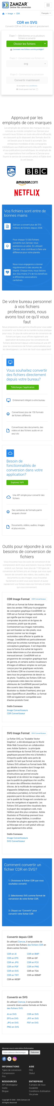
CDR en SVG (13, 971)
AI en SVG (12, 1014)
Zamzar (21, 941)
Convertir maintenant (26, 80)
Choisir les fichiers (24, 43)
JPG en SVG (13, 1022)
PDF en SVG (32, 1022)
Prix (4, 1076)
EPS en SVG (12, 1018)
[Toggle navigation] (48, 5)
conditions (33, 86)
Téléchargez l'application (22, 387)
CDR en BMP (33, 954)
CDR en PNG (33, 966)
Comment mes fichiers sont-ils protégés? (28, 49)
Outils (4, 1088)
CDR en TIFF (13, 975)
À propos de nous (37, 1085)
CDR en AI (12, 954)
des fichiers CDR (35, 945)
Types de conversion (11, 1070)
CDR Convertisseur (38, 599)
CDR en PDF (12, 966)
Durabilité (33, 1088)
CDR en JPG (13, 962)
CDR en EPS (12, 958)
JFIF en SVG (33, 1018)
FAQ (31, 1070)
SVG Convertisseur (39, 733)
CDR (18, 13)
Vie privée (33, 1094)
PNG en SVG (13, 1027)
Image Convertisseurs (17, 710)
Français (45, 13)
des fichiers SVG (15, 1008)
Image (10, 13)
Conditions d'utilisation (39, 1091)
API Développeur (9, 1085)
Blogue (5, 1091)
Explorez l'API (17, 482)
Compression (8, 1073)
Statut (32, 1073)
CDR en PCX (33, 962)
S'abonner (35, 1052)
